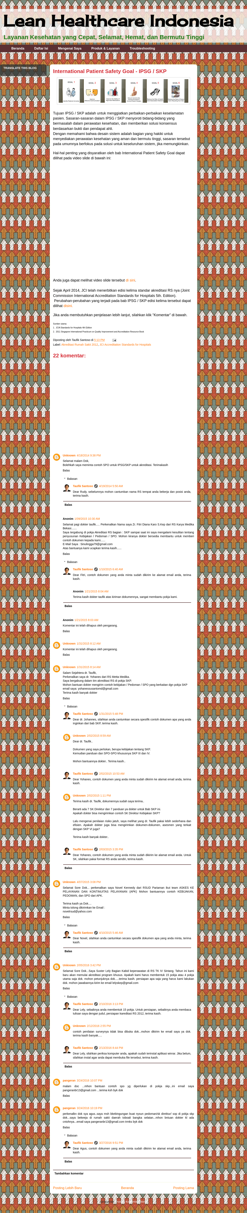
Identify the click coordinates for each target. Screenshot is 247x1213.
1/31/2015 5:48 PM (111, 713)
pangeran (69, 1080)
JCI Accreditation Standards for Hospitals (125, 344)
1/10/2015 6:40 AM (111, 569)
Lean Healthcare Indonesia (118, 20)
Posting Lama (183, 1188)
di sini (130, 280)
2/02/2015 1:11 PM (99, 795)
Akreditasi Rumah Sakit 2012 (79, 344)
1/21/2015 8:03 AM (86, 620)
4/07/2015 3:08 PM (89, 882)
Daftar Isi (41, 48)
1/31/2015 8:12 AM (89, 643)
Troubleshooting (142, 48)
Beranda (17, 48)
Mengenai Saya (70, 48)
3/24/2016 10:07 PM (89, 1080)
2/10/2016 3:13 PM (111, 1004)
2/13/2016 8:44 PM (111, 1047)
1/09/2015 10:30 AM (87, 518)
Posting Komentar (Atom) (131, 1201)
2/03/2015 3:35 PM (111, 849)
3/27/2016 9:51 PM (111, 1142)
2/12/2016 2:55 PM (99, 1026)
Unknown (69, 455)
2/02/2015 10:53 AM (111, 773)
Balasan (72, 478)
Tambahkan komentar (69, 1173)
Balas (66, 470)
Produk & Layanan (105, 48)
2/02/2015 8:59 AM (99, 735)
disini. (68, 306)
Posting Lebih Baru (67, 1188)
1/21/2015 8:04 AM (97, 591)
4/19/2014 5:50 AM (111, 486)
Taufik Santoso (83, 486)
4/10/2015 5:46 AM (111, 932)
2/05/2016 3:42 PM (89, 965)
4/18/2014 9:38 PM (89, 455)
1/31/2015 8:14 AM (89, 667)
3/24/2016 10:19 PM (89, 1108)
